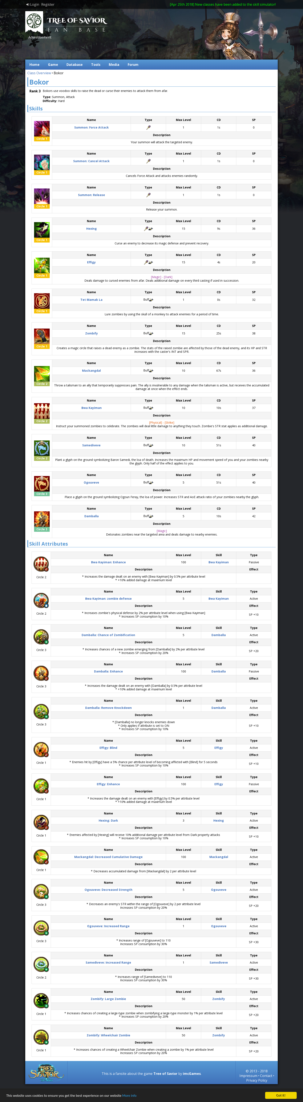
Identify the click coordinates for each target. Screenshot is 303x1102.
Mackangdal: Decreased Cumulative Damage (108, 857)
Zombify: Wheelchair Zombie (108, 1035)
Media (114, 64)
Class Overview (39, 73)
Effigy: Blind (108, 748)
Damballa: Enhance (108, 671)
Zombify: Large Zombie (108, 999)
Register (47, 4)
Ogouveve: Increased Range (108, 926)
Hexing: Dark (108, 820)
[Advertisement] (104, 49)
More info (129, 1095)
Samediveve (219, 962)
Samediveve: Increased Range (108, 962)
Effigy (218, 748)
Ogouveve (218, 890)
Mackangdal (218, 857)
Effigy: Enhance (108, 784)
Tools (95, 64)
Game (53, 64)
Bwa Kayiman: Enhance (108, 562)
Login (32, 4)
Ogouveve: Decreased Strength (108, 890)
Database (74, 64)
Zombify (218, 999)
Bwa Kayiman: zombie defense (108, 599)
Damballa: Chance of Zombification (108, 635)
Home (34, 64)
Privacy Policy (256, 1080)
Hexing (218, 820)
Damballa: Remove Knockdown (108, 708)
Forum (133, 64)
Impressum (248, 1075)
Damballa (218, 635)
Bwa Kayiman (219, 562)
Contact (266, 1075)
